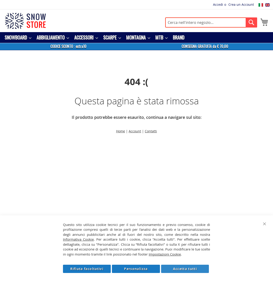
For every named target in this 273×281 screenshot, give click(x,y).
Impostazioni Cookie (165, 254)
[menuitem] (16, 37)
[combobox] (211, 22)
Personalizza (136, 269)
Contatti (151, 131)
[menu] (136, 37)
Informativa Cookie (78, 239)
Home (120, 131)
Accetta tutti (185, 269)
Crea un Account (241, 4)
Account (135, 131)
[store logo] (25, 21)
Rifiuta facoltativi (86, 269)
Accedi (218, 4)
